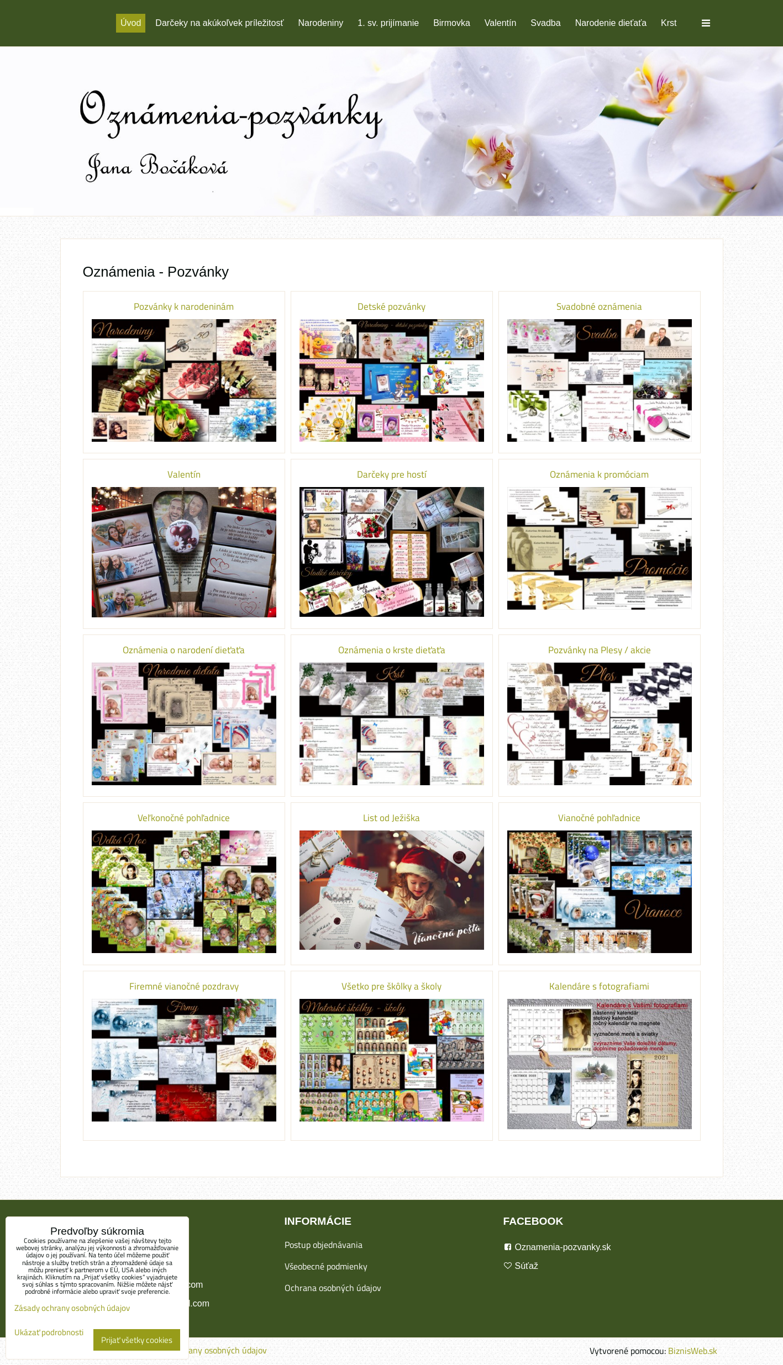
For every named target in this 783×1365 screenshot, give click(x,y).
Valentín (501, 23)
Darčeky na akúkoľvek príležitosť (219, 23)
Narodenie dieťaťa (611, 23)
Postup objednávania (323, 1244)
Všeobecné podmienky (326, 1266)
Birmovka (451, 23)
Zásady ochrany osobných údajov (205, 1350)
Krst (668, 23)
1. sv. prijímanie (388, 23)
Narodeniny (320, 23)
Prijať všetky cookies (136, 1340)
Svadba (545, 23)
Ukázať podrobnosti (48, 1332)
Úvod (130, 23)
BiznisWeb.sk (692, 1350)
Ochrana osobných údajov (333, 1287)
